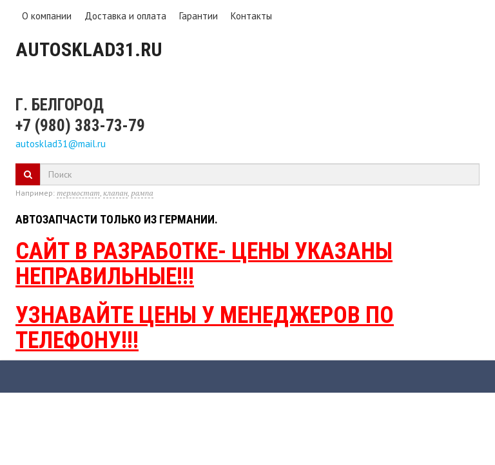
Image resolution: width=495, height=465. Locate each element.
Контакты (251, 16)
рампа (142, 193)
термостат (78, 193)
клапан (115, 193)
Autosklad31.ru (88, 49)
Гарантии (198, 16)
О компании (47, 16)
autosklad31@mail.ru (60, 144)
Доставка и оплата (125, 16)
